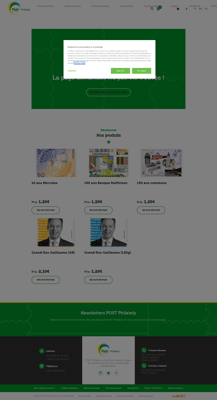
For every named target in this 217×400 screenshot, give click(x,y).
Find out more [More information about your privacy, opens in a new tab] (79, 63)
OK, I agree (141, 71)
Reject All (120, 71)
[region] (109, 59)
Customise (72, 71)
